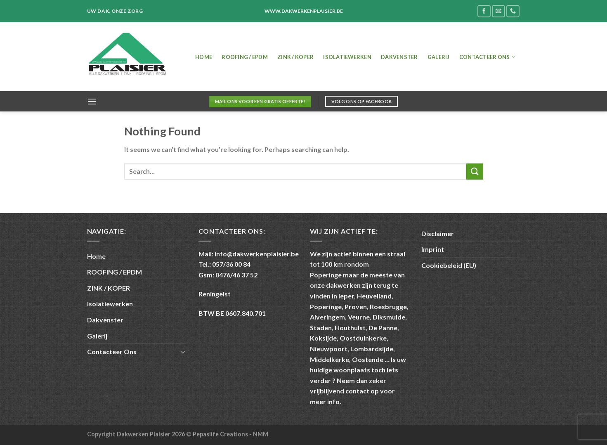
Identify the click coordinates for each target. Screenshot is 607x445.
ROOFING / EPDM (245, 57)
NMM (260, 434)
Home (203, 57)
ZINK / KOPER (295, 57)
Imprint (432, 249)
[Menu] (92, 101)
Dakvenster (399, 57)
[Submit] (474, 171)
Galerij (438, 57)
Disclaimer (437, 233)
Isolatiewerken (347, 57)
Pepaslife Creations (221, 434)
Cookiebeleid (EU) (448, 265)
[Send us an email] (498, 11)
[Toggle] (183, 352)
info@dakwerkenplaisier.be (257, 254)
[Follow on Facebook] (484, 11)
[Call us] (513, 11)
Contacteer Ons (487, 57)
